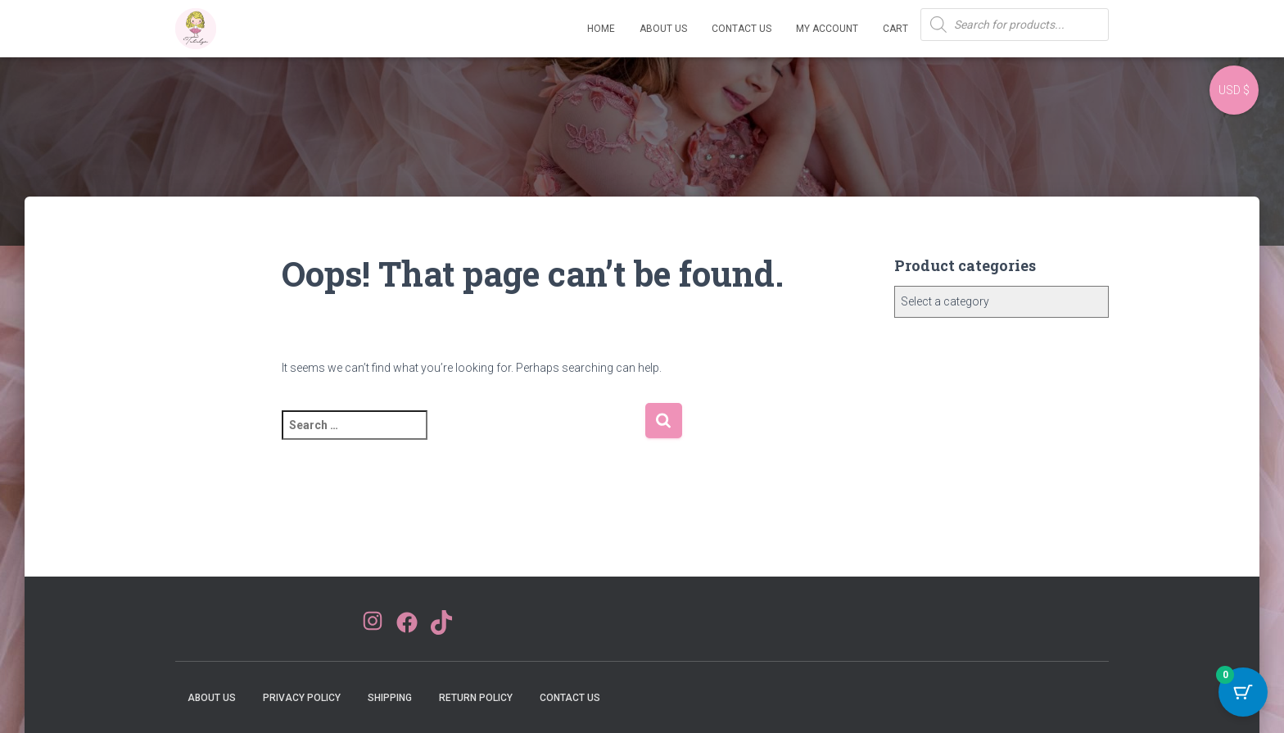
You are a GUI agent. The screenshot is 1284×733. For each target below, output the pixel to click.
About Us (663, 28)
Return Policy (476, 698)
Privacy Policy (302, 698)
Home (601, 28)
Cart (895, 28)
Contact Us (741, 28)
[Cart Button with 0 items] (1243, 692)
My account (827, 28)
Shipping (390, 698)
